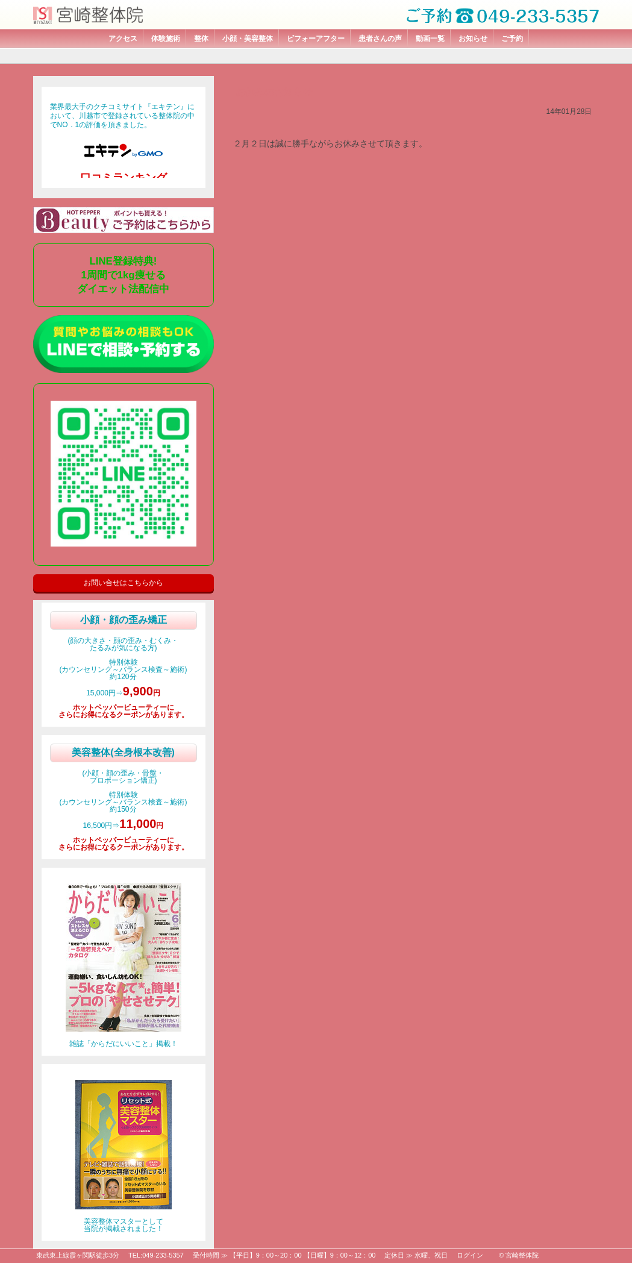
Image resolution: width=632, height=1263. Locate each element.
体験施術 (165, 38)
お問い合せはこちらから (123, 582)
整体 (201, 38)
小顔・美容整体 (247, 38)
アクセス (122, 38)
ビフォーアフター (316, 38)
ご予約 (512, 38)
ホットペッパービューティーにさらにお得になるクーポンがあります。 (123, 711)
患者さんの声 (380, 38)
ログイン (470, 1255)
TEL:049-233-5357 (156, 1255)
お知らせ (472, 38)
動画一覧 (430, 38)
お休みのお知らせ (274, 92)
